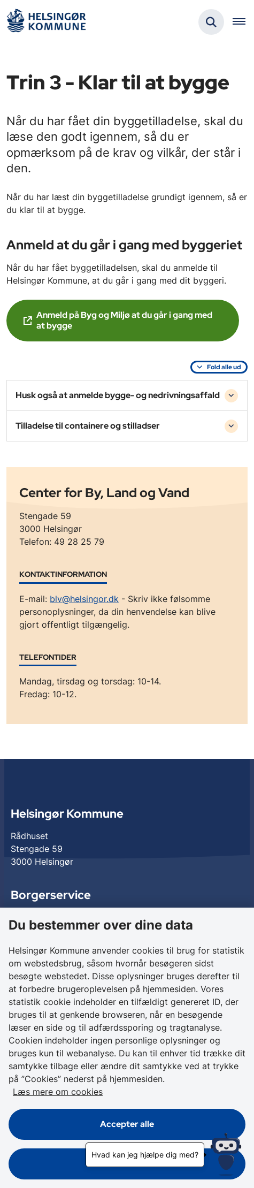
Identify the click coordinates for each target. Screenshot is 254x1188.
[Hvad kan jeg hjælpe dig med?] (226, 1154)
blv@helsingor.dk (84, 598)
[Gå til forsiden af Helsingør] (46, 22)
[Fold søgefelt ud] (211, 22)
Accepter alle (127, 1124)
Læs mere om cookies (58, 1091)
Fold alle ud (224, 367)
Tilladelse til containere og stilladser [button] (88, 425)
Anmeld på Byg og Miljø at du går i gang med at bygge (124, 320)
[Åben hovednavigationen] (243, 22)
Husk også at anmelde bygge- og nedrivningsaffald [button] (118, 395)
